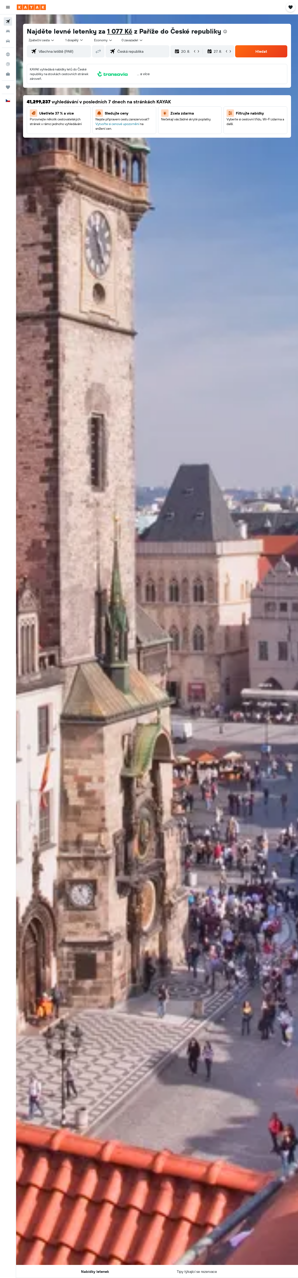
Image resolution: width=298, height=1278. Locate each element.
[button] (8, 7)
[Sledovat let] (8, 64)
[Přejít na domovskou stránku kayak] (31, 7)
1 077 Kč (119, 31)
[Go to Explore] (8, 54)
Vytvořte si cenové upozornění (117, 124)
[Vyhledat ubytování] (8, 31)
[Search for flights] (8, 21)
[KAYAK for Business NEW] (8, 74)
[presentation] (225, 31)
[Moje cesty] (8, 87)
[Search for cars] (8, 41)
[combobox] (42, 40)
